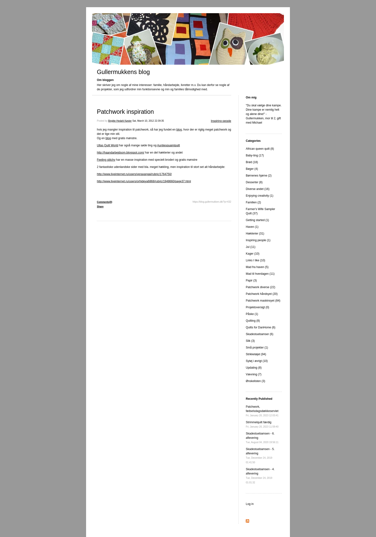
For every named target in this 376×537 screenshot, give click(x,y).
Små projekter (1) (257, 347)
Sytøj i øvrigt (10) (257, 361)
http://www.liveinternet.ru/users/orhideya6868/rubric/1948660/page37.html (144, 181)
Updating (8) (254, 367)
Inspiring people (221, 121)
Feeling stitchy (106, 159)
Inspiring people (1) (258, 240)
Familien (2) (253, 202)
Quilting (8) (253, 320)
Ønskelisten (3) (255, 381)
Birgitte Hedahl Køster (120, 121)
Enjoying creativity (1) (259, 195)
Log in (250, 504)
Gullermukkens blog (123, 72)
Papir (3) (251, 280)
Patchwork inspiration (125, 111)
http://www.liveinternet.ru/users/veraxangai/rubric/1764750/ (134, 174)
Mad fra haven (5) (257, 267)
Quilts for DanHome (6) (260, 327)
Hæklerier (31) (255, 233)
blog (179, 129)
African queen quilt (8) (260, 148)
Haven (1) (252, 227)
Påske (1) (252, 314)
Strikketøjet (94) (256, 354)
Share (100, 206)
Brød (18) (252, 162)
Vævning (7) (253, 374)
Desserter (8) (254, 182)
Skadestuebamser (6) (259, 334)
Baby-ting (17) (255, 155)
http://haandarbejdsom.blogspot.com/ (120, 152)
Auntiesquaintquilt (168, 145)
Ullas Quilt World (107, 145)
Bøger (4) (252, 169)
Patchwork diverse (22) (260, 287)
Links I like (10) (255, 260)
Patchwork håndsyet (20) (262, 294)
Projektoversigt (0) (257, 307)
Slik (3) (250, 341)
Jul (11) (250, 247)
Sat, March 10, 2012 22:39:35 (148, 121)
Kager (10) (252, 253)
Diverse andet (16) (258, 189)
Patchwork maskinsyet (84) (263, 300)
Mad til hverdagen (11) (260, 273)
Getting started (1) (257, 220)
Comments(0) (104, 202)
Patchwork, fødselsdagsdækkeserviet (262, 411)
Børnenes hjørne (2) (258, 175)
